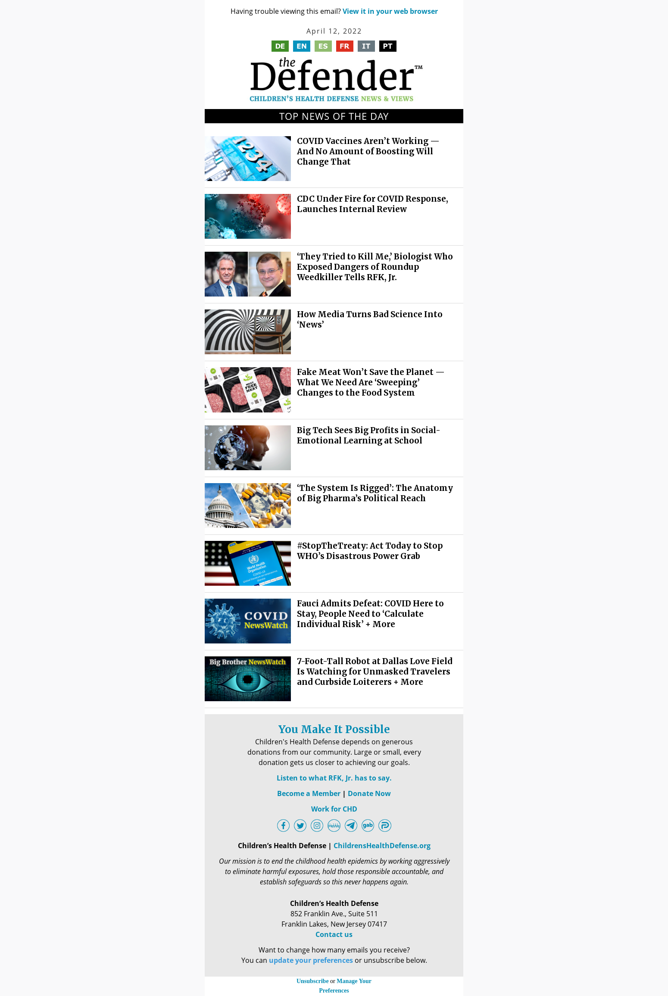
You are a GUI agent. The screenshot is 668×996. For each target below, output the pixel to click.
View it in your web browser (390, 11)
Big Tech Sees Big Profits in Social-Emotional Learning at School (368, 435)
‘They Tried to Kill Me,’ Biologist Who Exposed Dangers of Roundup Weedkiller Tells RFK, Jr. (375, 267)
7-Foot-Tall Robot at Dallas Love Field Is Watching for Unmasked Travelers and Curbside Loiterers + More (375, 671)
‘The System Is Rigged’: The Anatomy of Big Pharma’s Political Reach (375, 493)
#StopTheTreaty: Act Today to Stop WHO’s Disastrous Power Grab (370, 551)
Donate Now (369, 793)
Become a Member (308, 793)
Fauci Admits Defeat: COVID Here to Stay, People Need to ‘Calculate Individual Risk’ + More (370, 614)
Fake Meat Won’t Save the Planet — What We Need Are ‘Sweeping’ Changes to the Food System (371, 382)
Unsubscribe (313, 981)
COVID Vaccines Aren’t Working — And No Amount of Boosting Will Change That (368, 151)
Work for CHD (334, 809)
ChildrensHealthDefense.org (382, 845)
